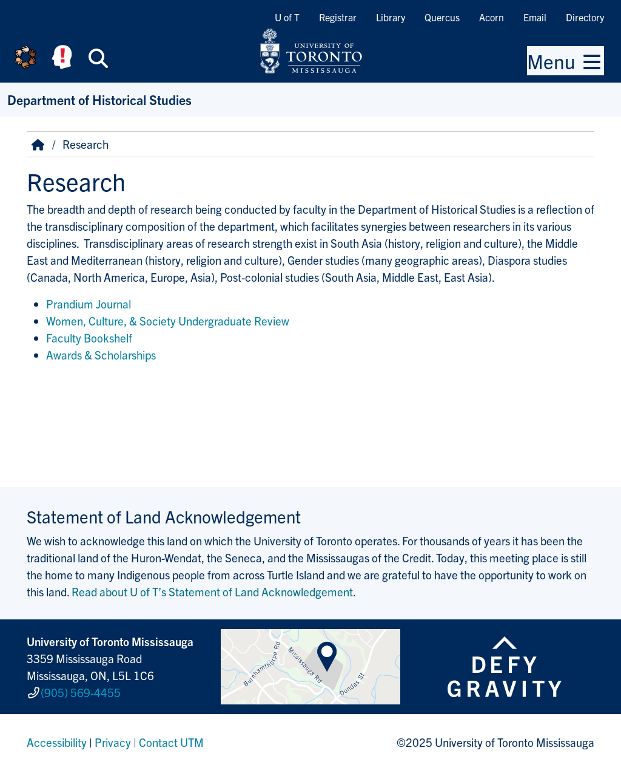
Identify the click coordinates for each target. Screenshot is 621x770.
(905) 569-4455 (81, 692)
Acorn (491, 17)
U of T (287, 17)
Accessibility (57, 742)
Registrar (338, 17)
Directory (585, 17)
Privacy (113, 742)
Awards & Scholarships (101, 354)
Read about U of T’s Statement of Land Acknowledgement (212, 591)
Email (534, 17)
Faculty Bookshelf (89, 337)
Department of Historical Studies (99, 99)
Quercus (442, 17)
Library (390, 17)
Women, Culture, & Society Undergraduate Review (167, 320)
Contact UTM (171, 742)
